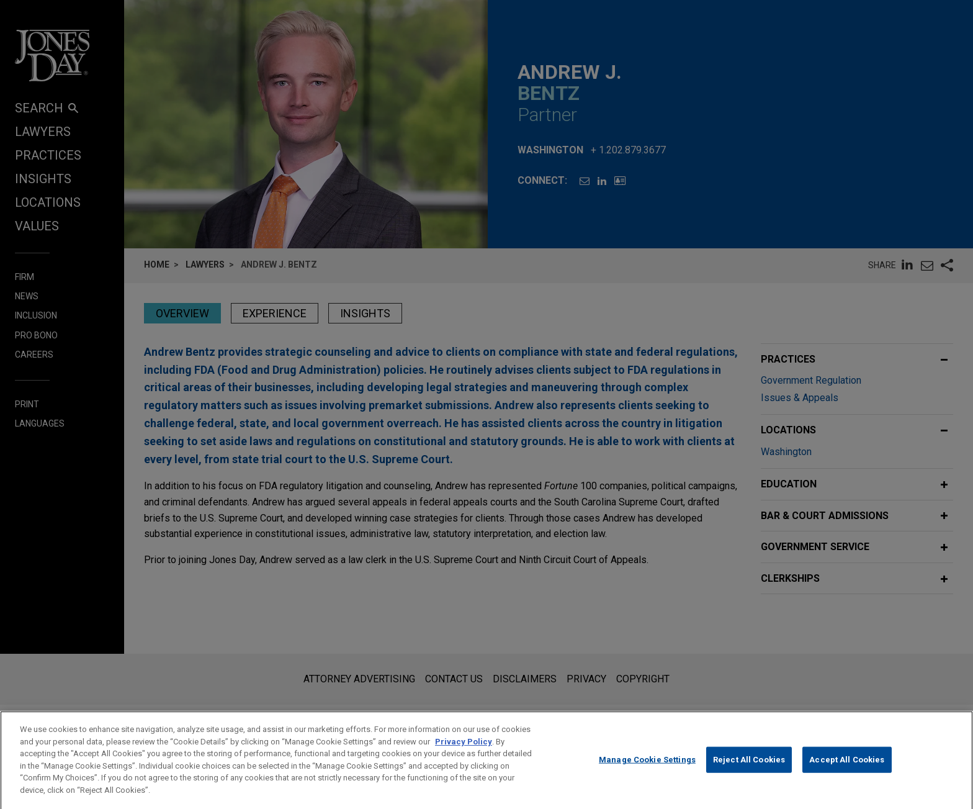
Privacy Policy (463, 753)
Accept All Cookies (846, 771)
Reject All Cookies (749, 771)
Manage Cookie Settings (647, 771)
